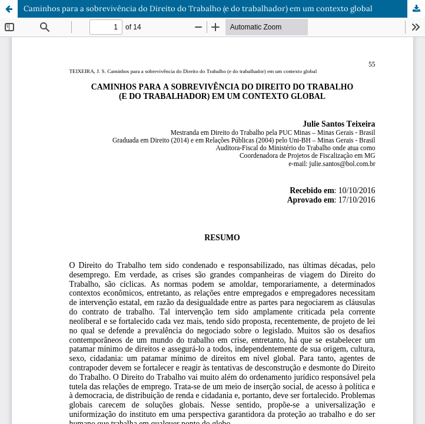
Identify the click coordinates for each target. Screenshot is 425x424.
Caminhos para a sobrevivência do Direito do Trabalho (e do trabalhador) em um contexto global (198, 9)
